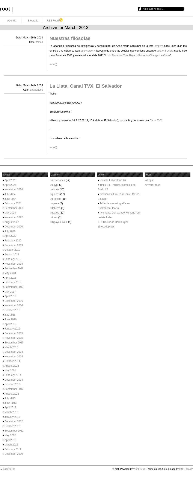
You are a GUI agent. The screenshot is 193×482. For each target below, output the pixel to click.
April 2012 (10, 440)
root (5, 9)
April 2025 (10, 184)
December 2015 (14, 333)
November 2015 (14, 337)
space (55, 203)
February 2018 (13, 282)
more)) (53, 64)
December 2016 (14, 300)
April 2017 (10, 296)
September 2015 (14, 342)
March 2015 (11, 347)
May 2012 (10, 435)
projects (56, 198)
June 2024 (11, 198)
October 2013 (12, 384)
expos (55, 189)
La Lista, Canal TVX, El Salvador (86, 86)
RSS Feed (54, 20)
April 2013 (10, 407)
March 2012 (11, 444)
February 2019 (13, 259)
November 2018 (14, 263)
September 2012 (14, 430)
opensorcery (88, 50)
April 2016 (10, 324)
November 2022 (14, 217)
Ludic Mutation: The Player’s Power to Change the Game (137, 55)
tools (54, 217)
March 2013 (11, 412)
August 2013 (12, 393)
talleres (56, 208)
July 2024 (10, 194)
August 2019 (12, 254)
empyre (159, 45)
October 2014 (12, 361)
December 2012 (14, 421)
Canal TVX (155, 120)
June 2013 (11, 402)
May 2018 (10, 273)
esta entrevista (165, 50)
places (56, 194)
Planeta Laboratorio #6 (113, 180)
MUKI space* (186, 469)
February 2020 (13, 240)
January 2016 (12, 328)
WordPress (153, 184)
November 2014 (14, 356)
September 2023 (14, 208)
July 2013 (10, 398)
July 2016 (10, 314)
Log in (150, 180)
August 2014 (12, 365)
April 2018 (10, 277)
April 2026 (10, 180)
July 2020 (10, 231)
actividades (36, 89)
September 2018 (14, 268)
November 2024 (14, 189)
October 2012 (12, 426)
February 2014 (13, 375)
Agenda (11, 20)
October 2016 (12, 310)
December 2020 (14, 226)
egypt (55, 184)
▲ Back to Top (7, 469)
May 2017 (10, 291)
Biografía (33, 20)
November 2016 (14, 305)
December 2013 (14, 379)
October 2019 (12, 249)
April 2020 (10, 235)
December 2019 (14, 245)
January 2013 (12, 416)
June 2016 (11, 319)
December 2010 (14, 453)
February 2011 (13, 449)
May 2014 (10, 370)
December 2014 (14, 351)
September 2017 (14, 286)
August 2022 (12, 222)
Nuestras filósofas (70, 38)
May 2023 (10, 212)
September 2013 (14, 388)
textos (39, 42)
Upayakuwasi (59, 222)
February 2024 (13, 203)
